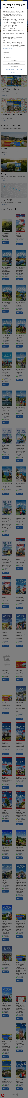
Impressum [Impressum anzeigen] (13, 72)
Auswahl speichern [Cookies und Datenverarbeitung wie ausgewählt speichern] (14, 66)
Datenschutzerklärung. (7, 48)
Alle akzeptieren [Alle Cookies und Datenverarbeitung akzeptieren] (14, 60)
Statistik (6, 54)
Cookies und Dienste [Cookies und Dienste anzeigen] (9, 69)
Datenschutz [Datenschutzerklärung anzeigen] (19, 69)
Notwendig (6, 52)
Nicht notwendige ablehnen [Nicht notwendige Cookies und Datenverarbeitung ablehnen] (14, 63)
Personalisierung (7, 57)
